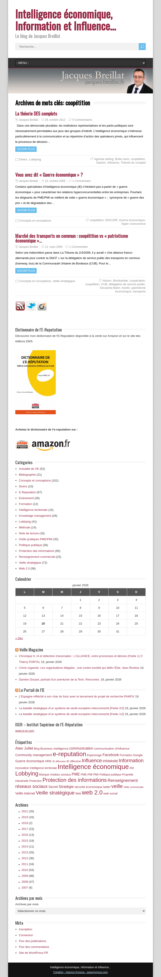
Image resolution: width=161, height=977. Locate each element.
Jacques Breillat (28, 119)
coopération (137, 280)
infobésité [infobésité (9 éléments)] (110, 761)
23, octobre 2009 (55, 181)
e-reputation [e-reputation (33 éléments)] (69, 753)
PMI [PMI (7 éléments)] (96, 774)
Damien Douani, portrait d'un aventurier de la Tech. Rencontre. (59, 679)
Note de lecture (29, 533)
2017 (28, 829)
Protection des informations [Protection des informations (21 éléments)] (74, 780)
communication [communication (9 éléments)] (81, 748)
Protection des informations (36, 551)
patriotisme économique (130, 289)
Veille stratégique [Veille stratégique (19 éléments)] (55, 793)
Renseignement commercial (37, 556)
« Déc (19, 638)
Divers (23, 159)
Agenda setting (104, 159)
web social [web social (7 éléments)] (110, 793)
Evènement (26, 498)
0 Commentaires (82, 119)
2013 (28, 852)
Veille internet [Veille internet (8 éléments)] (25, 793)
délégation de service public (127, 284)
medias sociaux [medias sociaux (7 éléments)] (60, 774)
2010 (28, 870)
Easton (100, 162)
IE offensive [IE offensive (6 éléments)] (74, 761)
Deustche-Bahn (110, 287)
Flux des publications (32, 941)
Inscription (25, 929)
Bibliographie (27, 474)
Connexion (26, 935)
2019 (28, 817)
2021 (28, 811)
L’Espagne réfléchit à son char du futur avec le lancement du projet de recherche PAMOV (76, 696)
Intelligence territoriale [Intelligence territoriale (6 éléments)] (43, 768)
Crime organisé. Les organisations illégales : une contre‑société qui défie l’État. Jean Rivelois (79, 667)
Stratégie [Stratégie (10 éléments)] (66, 787)
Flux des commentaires (34, 947)
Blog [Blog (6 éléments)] (37, 748)
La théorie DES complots (36, 113)
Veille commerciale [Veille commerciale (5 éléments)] (133, 787)
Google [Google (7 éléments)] (138, 755)
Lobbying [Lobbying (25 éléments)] (26, 773)
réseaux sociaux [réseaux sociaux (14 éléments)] (31, 786)
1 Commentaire (81, 181)
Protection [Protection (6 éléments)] (35, 781)
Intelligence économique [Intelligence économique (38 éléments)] (93, 766)
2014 (28, 846)
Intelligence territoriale (33, 510)
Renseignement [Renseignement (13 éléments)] (122, 780)
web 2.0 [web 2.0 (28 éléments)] (92, 792)
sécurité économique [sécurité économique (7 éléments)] (88, 787)
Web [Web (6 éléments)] (78, 793)
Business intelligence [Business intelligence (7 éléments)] (54, 748)
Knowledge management (35, 515)
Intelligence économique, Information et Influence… (65, 20)
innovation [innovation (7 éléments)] (22, 768)
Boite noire (122, 159)
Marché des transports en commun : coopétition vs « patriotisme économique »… (71, 238)
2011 (28, 864)
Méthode (24, 527)
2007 (27, 887)
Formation (25, 504)
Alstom (107, 280)
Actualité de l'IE (29, 468)
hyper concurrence (133, 223)
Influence (113, 162)
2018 (27, 823)
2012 (28, 858)
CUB (104, 284)
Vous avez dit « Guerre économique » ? (49, 174)
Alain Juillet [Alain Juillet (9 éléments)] (24, 748)
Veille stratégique (64, 281)
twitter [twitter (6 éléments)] (107, 787)
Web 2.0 (24, 568)
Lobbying (35, 159)
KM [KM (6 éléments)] (132, 768)
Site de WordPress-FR (33, 952)
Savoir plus (26, 149)
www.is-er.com (24, 730)
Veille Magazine (31, 649)
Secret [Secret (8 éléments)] (53, 787)
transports (139, 291)
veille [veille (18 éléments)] (117, 786)
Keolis (126, 287)
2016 (28, 834)
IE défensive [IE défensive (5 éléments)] (59, 761)
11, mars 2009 (53, 246)
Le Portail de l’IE (32, 690)
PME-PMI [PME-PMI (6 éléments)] (86, 774)
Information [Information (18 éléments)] (131, 760)
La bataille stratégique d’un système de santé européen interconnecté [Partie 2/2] (71, 708)
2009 (28, 875)
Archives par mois (26, 904)
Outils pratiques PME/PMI (35, 539)
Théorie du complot (133, 162)
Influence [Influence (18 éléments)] (92, 760)
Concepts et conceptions (35, 220)
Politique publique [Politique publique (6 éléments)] (110, 774)
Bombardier (120, 280)
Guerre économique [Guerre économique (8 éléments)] (29, 761)
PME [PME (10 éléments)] (76, 774)
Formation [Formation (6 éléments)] (126, 755)
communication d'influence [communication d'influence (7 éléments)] (112, 748)
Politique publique (30, 545)
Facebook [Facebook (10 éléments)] (111, 755)
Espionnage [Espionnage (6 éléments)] (94, 755)
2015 (28, 840)
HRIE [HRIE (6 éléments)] (48, 761)
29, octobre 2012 (55, 119)
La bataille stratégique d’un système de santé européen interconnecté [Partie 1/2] (71, 714)
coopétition (138, 159)
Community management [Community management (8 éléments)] (33, 755)
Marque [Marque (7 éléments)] (44, 774)
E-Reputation (27, 492)
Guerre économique (132, 220)
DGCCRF (111, 220)
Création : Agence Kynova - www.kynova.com (80, 972)
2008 (28, 881)
